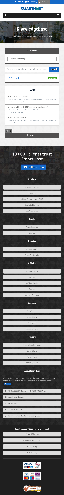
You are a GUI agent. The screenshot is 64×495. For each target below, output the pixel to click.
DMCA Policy (32, 453)
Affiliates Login (32, 283)
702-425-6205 (11, 403)
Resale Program (32, 227)
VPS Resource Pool (32, 187)
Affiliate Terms (32, 271)
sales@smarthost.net (15, 397)
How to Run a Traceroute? (32, 99)
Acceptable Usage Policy (32, 440)
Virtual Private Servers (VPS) (32, 199)
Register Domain (32, 249)
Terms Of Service (32, 434)
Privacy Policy (32, 446)
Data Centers (32, 311)
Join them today (33, 167)
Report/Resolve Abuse (32, 345)
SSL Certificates (32, 211)
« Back (8, 131)
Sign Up (32, 233)
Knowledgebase (29, 36)
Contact (19, 2)
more (7, 384)
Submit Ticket (32, 357)
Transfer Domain (32, 255)
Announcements (32, 329)
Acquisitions (32, 317)
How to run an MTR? (32, 120)
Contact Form (32, 351)
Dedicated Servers (32, 205)
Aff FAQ (32, 277)
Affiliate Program (32, 295)
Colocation (32, 193)
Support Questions (45, 36)
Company (32, 323)
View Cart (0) (31, 2)
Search (54, 69)
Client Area (44, 2)
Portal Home (16, 36)
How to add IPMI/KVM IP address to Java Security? (32, 110)
